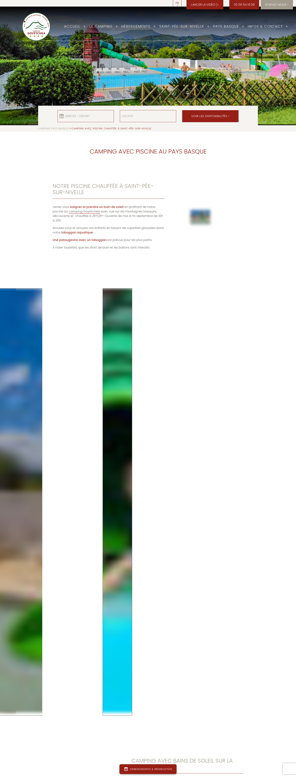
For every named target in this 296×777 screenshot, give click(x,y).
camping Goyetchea (84, 211)
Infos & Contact (265, 26)
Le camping (101, 26)
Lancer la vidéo (203, 4)
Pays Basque (226, 26)
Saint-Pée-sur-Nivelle (181, 26)
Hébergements (135, 26)
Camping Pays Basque (53, 128)
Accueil (72, 26)
